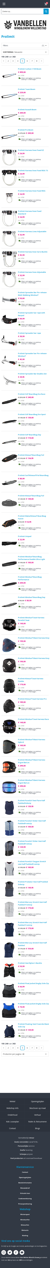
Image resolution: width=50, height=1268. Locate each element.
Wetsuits (25, 1230)
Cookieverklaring (25, 1199)
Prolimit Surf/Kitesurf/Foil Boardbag (33, 475)
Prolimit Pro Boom (25, 130)
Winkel (12, 1101)
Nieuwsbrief (25, 1188)
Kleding (25, 1235)
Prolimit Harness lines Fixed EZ (31, 150)
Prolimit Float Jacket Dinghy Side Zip (33, 983)
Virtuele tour (25, 1193)
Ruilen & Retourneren (37, 1121)
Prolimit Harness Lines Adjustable (32, 231)
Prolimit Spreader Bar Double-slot (32, 374)
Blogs (37, 1128)
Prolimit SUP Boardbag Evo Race (31, 394)
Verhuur (37, 1115)
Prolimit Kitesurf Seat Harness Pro (32, 699)
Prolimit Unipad (24, 536)
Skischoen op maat (37, 1108)
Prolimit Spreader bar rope (29, 333)
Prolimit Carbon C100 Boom (29, 69)
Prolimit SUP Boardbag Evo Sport (32, 414)
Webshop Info (12, 1108)
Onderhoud (12, 1115)
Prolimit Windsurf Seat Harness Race (33, 719)
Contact (12, 1128)
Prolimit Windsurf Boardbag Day (31, 597)
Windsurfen (25, 1220)
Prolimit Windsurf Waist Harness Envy (33, 638)
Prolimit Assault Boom (27, 109)
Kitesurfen (25, 1225)
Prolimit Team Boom (26, 89)
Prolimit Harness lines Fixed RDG (31, 191)
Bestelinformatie (25, 1183)
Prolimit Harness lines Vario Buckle (32, 252)
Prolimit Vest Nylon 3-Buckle (30, 963)
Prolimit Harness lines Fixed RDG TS (33, 170)
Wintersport (25, 1214)
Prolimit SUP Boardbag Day (29, 434)
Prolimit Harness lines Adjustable (32, 272)
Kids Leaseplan (12, 1121)
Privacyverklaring (25, 1204)
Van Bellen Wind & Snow (29, 1257)
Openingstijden (37, 1101)
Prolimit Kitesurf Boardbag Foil (31, 455)
